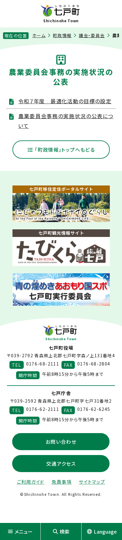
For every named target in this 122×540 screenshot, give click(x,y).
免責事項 (61, 481)
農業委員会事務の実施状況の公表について (65, 120)
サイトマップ (92, 481)
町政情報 (62, 35)
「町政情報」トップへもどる (61, 149)
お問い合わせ (61, 441)
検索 (61, 531)
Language (102, 531)
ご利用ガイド (30, 481)
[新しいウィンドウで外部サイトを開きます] (61, 203)
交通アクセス (61, 463)
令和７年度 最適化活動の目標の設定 (64, 101)
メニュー (20, 531)
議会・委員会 (92, 35)
